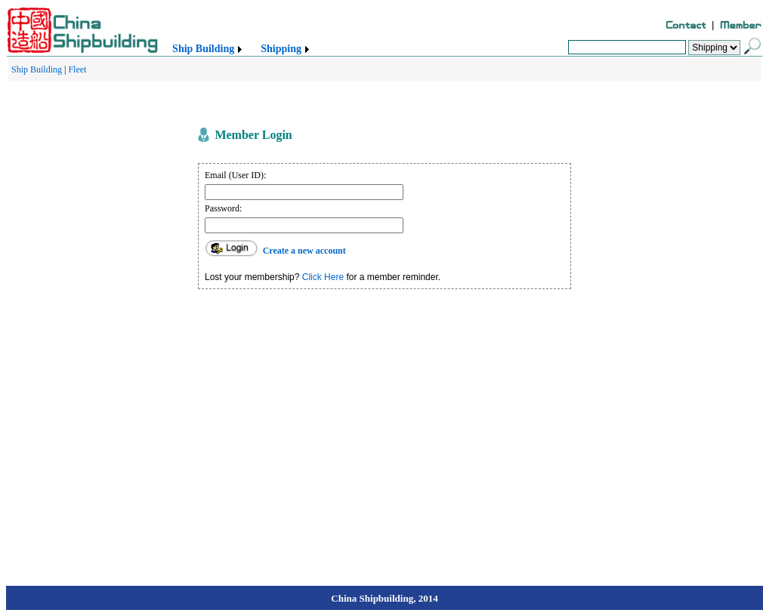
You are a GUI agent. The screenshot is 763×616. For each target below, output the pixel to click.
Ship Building (203, 48)
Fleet (77, 69)
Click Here (323, 277)
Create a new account (304, 250)
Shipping (281, 48)
